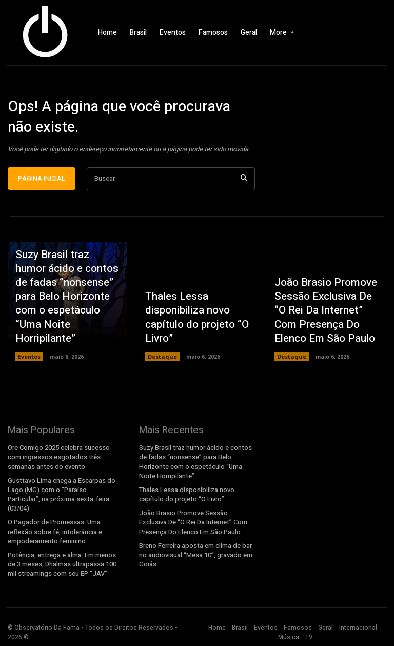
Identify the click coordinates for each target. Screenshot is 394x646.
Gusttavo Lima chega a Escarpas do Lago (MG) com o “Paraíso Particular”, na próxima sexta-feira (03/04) (60, 497)
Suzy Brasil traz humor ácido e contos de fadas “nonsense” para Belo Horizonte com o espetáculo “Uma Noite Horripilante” (65, 315)
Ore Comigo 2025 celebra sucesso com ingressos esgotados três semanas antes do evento (66, 462)
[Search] (244, 184)
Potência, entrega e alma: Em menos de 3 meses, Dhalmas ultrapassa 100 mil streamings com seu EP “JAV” (65, 564)
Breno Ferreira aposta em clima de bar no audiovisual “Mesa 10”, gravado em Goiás (194, 555)
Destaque (161, 362)
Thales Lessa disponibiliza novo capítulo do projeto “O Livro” (190, 327)
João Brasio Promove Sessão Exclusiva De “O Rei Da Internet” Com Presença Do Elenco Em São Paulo (323, 321)
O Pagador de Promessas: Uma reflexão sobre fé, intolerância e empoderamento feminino (54, 533)
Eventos (29, 362)
